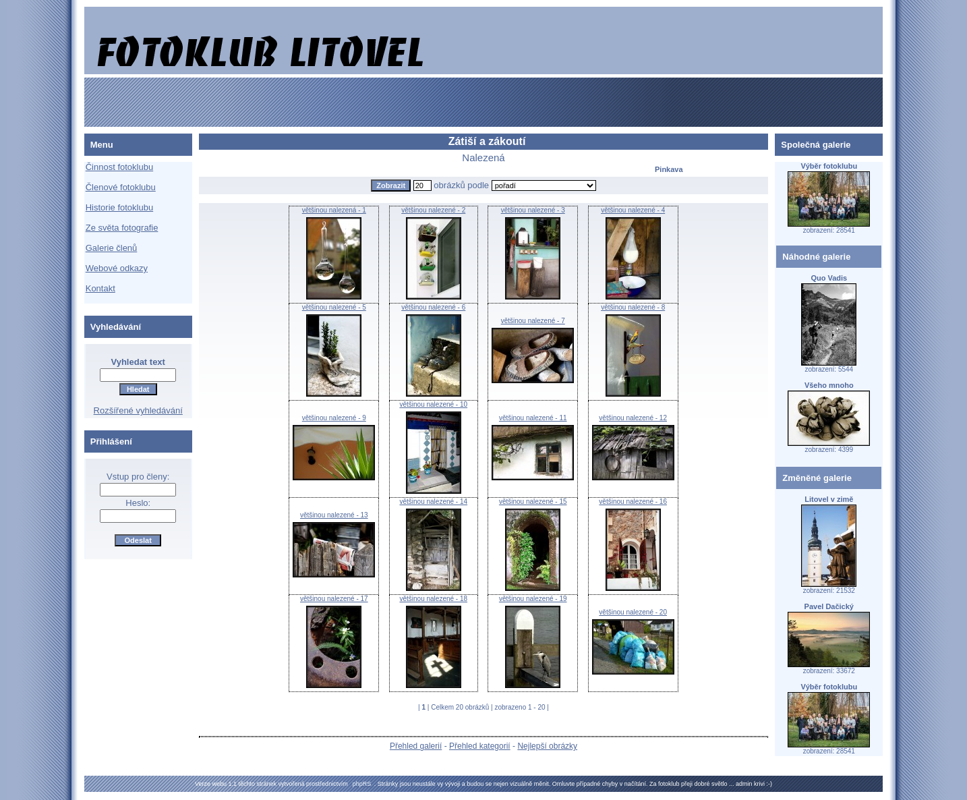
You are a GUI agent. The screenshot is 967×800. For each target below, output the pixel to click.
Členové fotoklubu (121, 187)
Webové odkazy (117, 268)
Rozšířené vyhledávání (138, 410)
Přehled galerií (416, 746)
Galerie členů (112, 248)
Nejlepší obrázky (547, 746)
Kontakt (100, 288)
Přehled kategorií (479, 746)
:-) (769, 783)
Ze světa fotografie (122, 228)
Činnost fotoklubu (119, 167)
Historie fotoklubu (119, 207)
